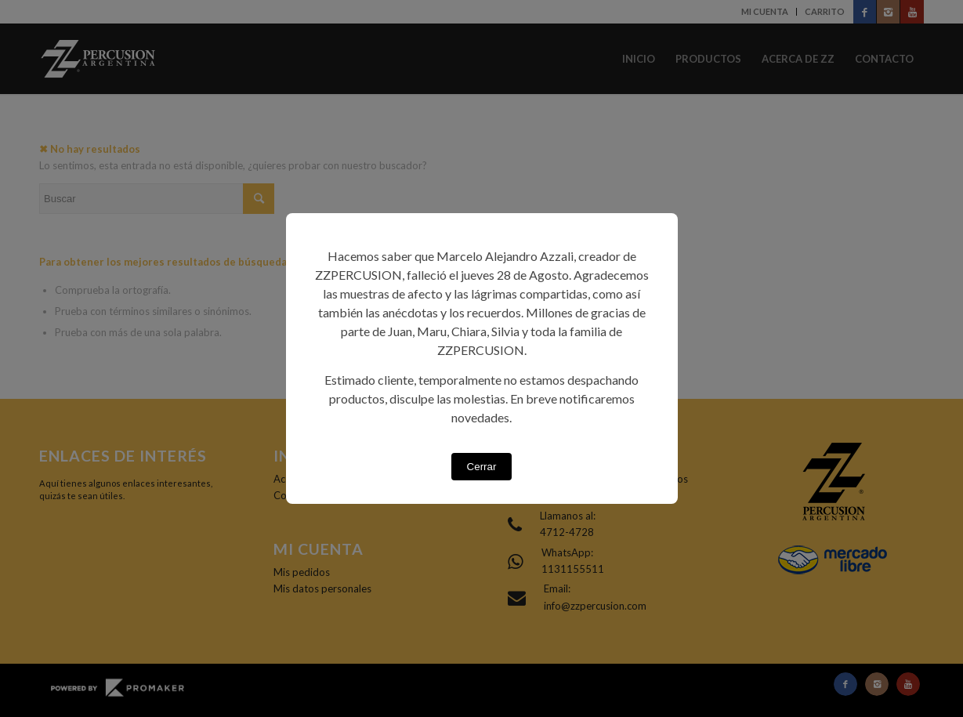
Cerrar (482, 467)
